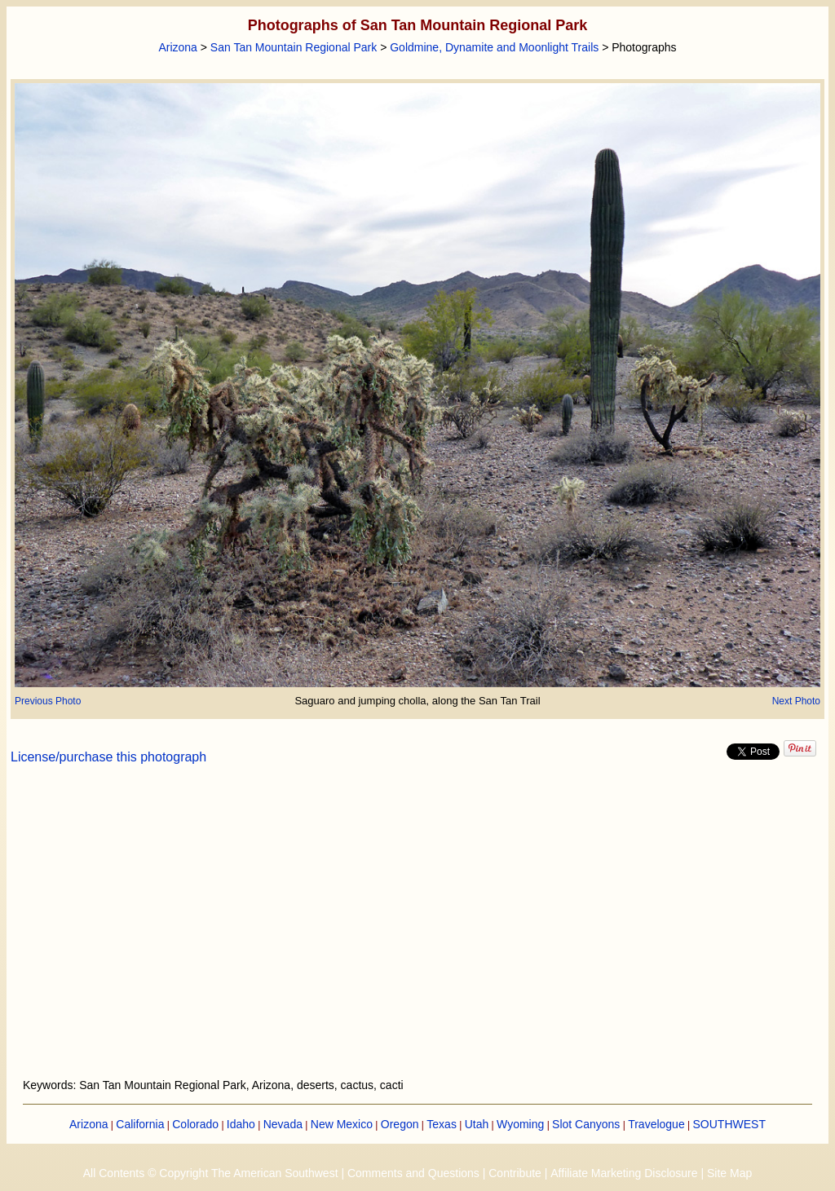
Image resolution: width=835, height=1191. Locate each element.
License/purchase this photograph (108, 757)
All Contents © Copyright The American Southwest (210, 1173)
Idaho (241, 1124)
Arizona (177, 47)
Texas (441, 1124)
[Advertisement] (417, 931)
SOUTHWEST (729, 1124)
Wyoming (520, 1124)
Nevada (283, 1124)
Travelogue (656, 1124)
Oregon (400, 1124)
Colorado (195, 1124)
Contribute (514, 1173)
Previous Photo (48, 701)
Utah (477, 1124)
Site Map (729, 1173)
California (140, 1124)
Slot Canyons (586, 1124)
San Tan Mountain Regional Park (293, 47)
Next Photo (796, 701)
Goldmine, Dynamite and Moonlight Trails (494, 47)
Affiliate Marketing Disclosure (623, 1173)
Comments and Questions (413, 1173)
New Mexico (342, 1124)
